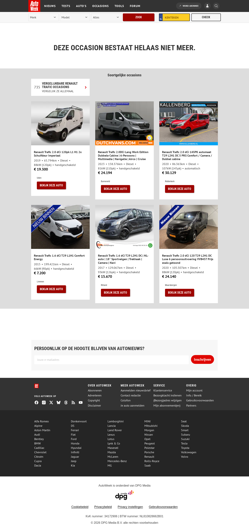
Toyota (185, 448)
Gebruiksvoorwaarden (200, 400)
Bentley (39, 439)
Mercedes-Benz (117, 461)
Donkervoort (79, 421)
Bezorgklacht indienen (167, 395)
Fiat (73, 434)
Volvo (184, 456)
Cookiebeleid (79, 506)
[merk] (43, 17)
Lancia (112, 426)
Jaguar (75, 456)
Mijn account (194, 390)
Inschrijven (202, 359)
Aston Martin (42, 430)
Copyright (94, 400)
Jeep (73, 461)
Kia (73, 465)
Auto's (81, 6)
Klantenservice (162, 390)
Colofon (126, 400)
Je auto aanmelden (132, 405)
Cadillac (39, 448)
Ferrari (75, 430)
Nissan (148, 434)
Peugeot (149, 443)
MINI (147, 421)
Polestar (149, 448)
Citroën (38, 456)
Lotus (111, 439)
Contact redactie (131, 395)
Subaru (185, 434)
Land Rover (115, 430)
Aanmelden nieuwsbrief (135, 390)
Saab (147, 465)
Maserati (113, 448)
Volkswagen (188, 452)
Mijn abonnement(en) (166, 405)
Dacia (37, 465)
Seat (184, 421)
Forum (135, 6)
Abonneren (95, 390)
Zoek (138, 17)
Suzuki (185, 439)
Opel (147, 439)
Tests (66, 6)
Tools (119, 6)
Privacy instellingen (130, 506)
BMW (37, 443)
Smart (184, 430)
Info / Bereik (194, 395)
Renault (149, 456)
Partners (191, 405)
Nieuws (50, 6)
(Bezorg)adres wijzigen (167, 400)
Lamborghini (116, 421)
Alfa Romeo (41, 421)
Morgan (149, 430)
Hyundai (76, 448)
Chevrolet (40, 452)
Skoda (185, 426)
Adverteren (94, 395)
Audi (37, 434)
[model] (75, 17)
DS (72, 426)
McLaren (113, 456)
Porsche (149, 452)
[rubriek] (106, 17)
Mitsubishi (150, 426)
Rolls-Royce (151, 461)
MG (110, 465)
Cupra (38, 461)
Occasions (100, 6)
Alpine (38, 426)
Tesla (184, 443)
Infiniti (75, 452)
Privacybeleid (103, 506)
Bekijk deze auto (51, 185)
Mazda (112, 452)
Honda (75, 443)
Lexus (111, 434)
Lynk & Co (114, 443)
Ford (74, 439)
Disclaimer (94, 405)
